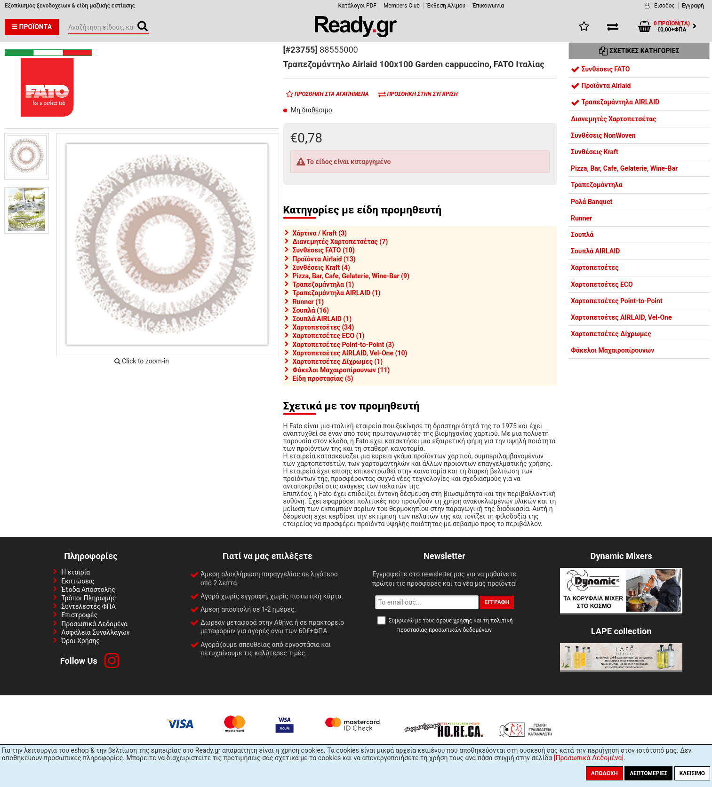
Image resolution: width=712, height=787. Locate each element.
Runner (581, 218)
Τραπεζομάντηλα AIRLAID (615, 102)
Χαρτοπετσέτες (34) (323, 327)
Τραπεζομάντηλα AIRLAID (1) (337, 293)
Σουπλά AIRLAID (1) (322, 319)
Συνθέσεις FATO (600, 69)
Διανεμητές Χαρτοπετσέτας (613, 119)
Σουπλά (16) (311, 310)
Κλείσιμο (692, 773)
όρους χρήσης (454, 620)
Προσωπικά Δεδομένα (94, 624)
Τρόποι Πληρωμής (88, 598)
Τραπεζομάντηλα (596, 185)
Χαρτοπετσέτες (594, 267)
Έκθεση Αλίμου (446, 5)
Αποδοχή (604, 773)
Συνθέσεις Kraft (594, 152)
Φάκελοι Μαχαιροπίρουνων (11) (341, 370)
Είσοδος (664, 5)
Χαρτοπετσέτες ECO (602, 284)
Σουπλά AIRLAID (595, 251)
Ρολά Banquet (591, 201)
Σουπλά (582, 234)
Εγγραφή (693, 5)
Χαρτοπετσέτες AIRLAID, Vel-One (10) (350, 353)
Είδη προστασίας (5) (323, 378)
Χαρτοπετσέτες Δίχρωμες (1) (338, 361)
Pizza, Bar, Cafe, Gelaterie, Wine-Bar (624, 168)
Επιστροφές (79, 615)
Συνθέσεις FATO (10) (324, 250)
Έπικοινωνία (488, 5)
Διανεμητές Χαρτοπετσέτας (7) (340, 241)
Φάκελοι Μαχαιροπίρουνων (612, 350)
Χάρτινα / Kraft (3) (320, 233)
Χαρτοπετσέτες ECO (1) (329, 335)
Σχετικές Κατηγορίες (639, 51)
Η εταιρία (75, 572)
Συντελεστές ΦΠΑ (88, 606)
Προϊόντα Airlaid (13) (324, 259)
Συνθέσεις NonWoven (603, 135)
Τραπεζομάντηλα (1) (323, 284)
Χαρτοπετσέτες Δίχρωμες (611, 334)
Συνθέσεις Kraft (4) (321, 267)
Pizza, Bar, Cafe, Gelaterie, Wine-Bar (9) (351, 276)
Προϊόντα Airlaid (601, 85)
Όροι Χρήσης (80, 641)
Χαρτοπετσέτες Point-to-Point (617, 301)
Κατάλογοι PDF (357, 5)
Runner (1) (308, 302)
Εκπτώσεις (77, 581)
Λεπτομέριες (648, 773)
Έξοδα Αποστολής (88, 589)
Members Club (402, 5)
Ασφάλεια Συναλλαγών (95, 632)
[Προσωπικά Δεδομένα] (589, 758)
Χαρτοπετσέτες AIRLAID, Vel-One (621, 317)
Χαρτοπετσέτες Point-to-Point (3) (343, 344)
